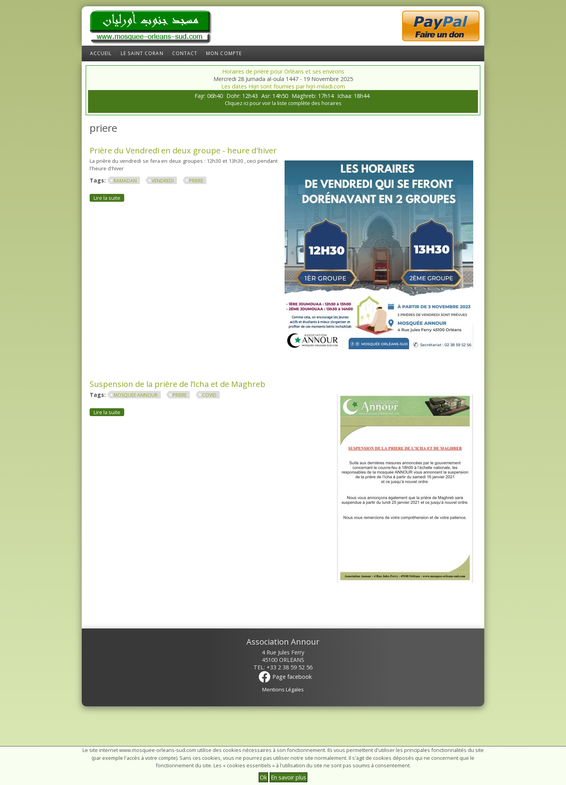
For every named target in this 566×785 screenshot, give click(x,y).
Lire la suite (109, 197)
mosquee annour (136, 395)
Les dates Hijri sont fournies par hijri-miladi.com (283, 86)
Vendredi (163, 180)
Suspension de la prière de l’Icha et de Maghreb (177, 383)
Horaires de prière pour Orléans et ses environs (283, 71)
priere (196, 180)
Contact (185, 53)
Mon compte (224, 53)
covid (209, 395)
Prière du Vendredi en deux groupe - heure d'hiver (183, 150)
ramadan (125, 180)
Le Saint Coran (142, 53)
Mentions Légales (283, 689)
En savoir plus (288, 777)
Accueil (101, 53)
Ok (263, 777)
